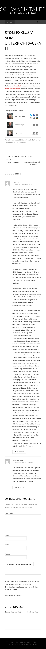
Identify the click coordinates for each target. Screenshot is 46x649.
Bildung (22, 140)
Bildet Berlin (18, 86)
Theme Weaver (31, 645)
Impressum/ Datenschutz (13, 595)
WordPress (32, 642)
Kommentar (9, 513)
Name (7, 535)
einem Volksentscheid (12, 89)
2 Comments (21, 143)
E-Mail (7, 544)
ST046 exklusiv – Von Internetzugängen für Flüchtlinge (24, 163)
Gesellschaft (30, 140)
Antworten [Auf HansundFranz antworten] (19, 487)
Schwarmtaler (23, 9)
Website (8, 554)
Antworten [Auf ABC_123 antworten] (19, 452)
